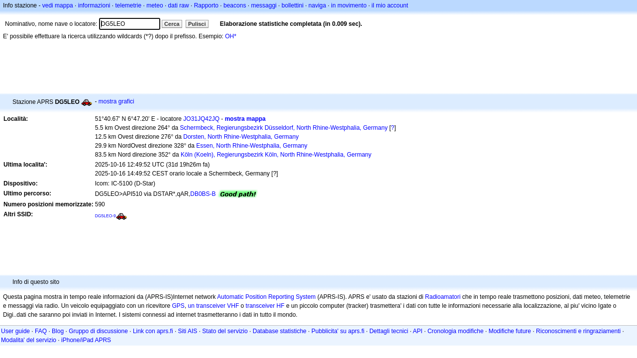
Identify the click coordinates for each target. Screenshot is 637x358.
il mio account (390, 5)
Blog (58, 331)
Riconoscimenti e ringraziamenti (578, 331)
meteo (154, 5)
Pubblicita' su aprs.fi (338, 331)
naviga (317, 5)
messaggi (263, 5)
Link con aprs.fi (153, 331)
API (418, 331)
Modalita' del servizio (28, 340)
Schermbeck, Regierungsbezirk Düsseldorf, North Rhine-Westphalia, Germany (284, 127)
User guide (15, 331)
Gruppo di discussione (98, 331)
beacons (234, 5)
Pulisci (197, 24)
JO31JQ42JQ (201, 118)
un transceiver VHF (213, 305)
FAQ (41, 331)
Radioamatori (442, 296)
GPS (178, 305)
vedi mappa (57, 5)
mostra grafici (116, 101)
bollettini (293, 5)
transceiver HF (265, 305)
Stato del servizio (224, 331)
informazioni (94, 5)
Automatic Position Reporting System (266, 296)
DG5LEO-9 (105, 215)
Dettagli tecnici (388, 331)
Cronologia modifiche (455, 331)
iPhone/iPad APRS (86, 340)
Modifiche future (510, 331)
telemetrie (128, 5)
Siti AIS (188, 331)
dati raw (178, 5)
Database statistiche (280, 331)
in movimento (348, 5)
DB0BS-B (202, 193)
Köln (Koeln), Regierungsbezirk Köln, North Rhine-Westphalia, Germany (276, 154)
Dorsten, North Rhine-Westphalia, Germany (241, 136)
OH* (230, 36)
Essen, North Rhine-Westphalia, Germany (251, 145)
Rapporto (206, 5)
